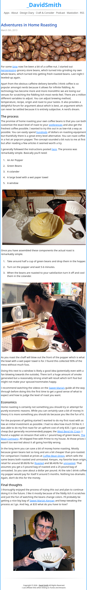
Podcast (60, 12)
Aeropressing (8, 70)
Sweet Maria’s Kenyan (42, 500)
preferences (56, 124)
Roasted (39, 463)
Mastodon (72, 12)
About (14, 12)
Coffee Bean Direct (54, 455)
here (54, 149)
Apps (6, 12)
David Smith (44, 585)
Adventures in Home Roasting (29, 24)
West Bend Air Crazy (68, 431)
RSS (82, 12)
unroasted (69, 463)
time (15, 66)
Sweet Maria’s (57, 387)
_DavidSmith (44, 5)
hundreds (41, 132)
